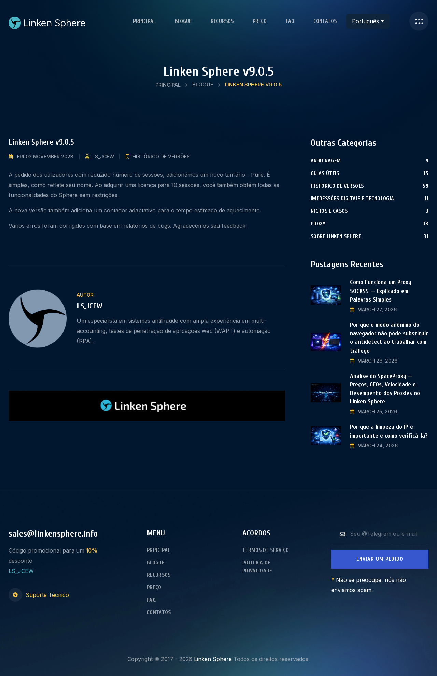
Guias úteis (325, 173)
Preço (260, 21)
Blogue (183, 21)
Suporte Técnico (47, 594)
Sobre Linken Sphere (336, 236)
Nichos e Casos (329, 211)
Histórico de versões (161, 156)
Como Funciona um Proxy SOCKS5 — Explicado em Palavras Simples (380, 291)
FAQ (290, 21)
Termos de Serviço (265, 550)
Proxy (318, 224)
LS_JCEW (103, 156)
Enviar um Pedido (379, 559)
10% (91, 550)
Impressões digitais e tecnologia (352, 198)
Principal (144, 21)
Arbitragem (326, 161)
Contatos (325, 21)
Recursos (222, 21)
